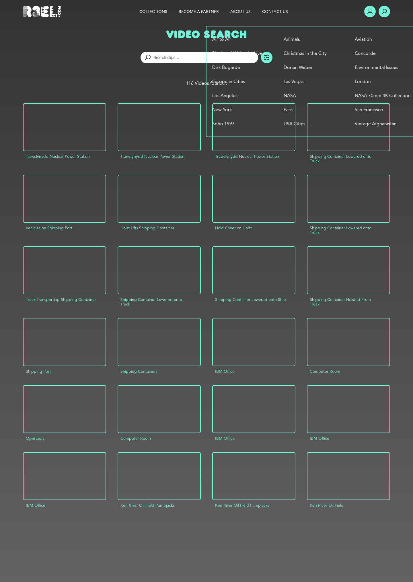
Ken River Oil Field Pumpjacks (147, 505)
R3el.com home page (43, 11)
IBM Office (225, 371)
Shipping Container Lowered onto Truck (340, 158)
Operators (35, 438)
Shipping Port (38, 371)
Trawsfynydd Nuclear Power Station (58, 156)
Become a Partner (199, 11)
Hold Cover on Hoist (233, 228)
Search (384, 11)
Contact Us (275, 11)
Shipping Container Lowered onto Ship (250, 299)
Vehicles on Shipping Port (49, 228)
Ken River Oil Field (327, 505)
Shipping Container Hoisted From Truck (340, 301)
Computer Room (325, 371)
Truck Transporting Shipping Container (61, 299)
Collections (153, 11)
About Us (240, 11)
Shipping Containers (138, 371)
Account (370, 11)
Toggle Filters (266, 57)
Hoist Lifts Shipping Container (147, 228)
